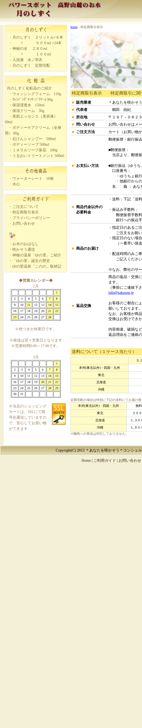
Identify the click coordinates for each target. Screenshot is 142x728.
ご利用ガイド (104, 461)
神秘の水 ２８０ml (29, 49)
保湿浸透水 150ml (28, 105)
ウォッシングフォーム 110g (36, 94)
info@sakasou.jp (121, 293)
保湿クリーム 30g (28, 111)
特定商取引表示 (25, 212)
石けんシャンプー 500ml (34, 139)
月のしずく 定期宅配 (31, 65)
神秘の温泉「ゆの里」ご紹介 (36, 255)
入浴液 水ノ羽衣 (27, 60)
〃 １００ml (31, 54)
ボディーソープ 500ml (30, 144)
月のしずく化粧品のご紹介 (29, 88)
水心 (16, 184)
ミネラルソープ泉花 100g (35, 150)
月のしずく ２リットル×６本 (37, 37)
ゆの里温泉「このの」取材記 (36, 266)
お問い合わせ (23, 224)
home (74, 27)
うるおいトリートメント (33, 156)
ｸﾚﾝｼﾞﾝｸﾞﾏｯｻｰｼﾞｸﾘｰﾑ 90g (32, 99)
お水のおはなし (25, 244)
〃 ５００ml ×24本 (37, 43)
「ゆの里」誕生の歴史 (31, 261)
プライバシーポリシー (31, 218)
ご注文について (25, 207)
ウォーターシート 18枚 (33, 179)
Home (86, 461)
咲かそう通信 (23, 249)
